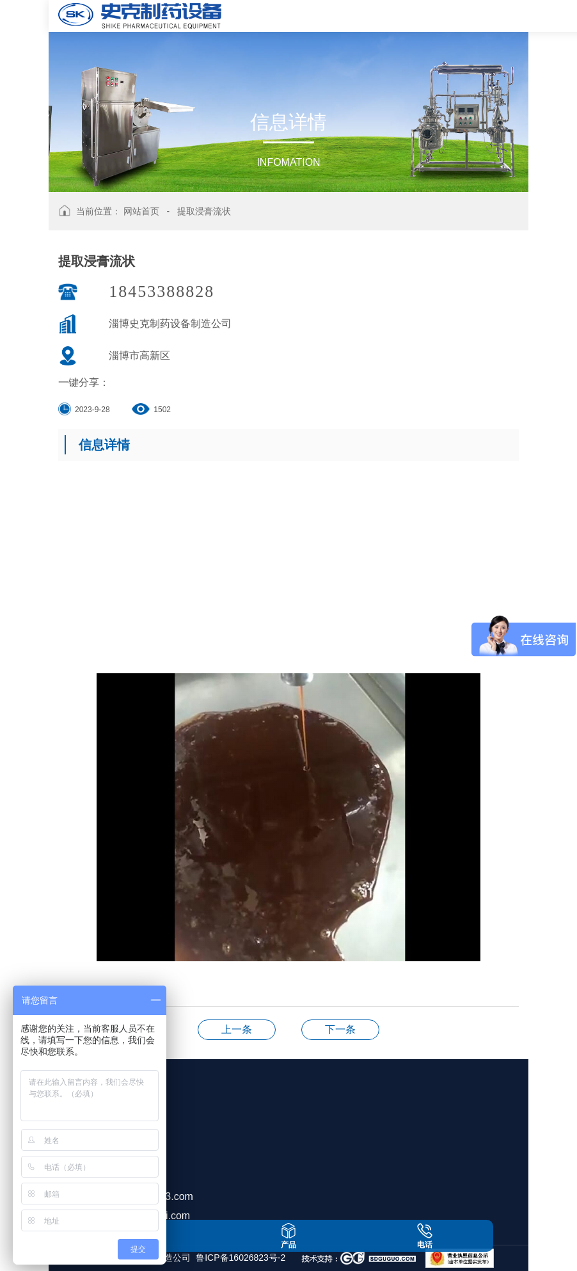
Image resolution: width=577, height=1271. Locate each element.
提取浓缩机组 (236, 1029)
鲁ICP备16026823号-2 (240, 1257)
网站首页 (141, 211)
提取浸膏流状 (204, 211)
